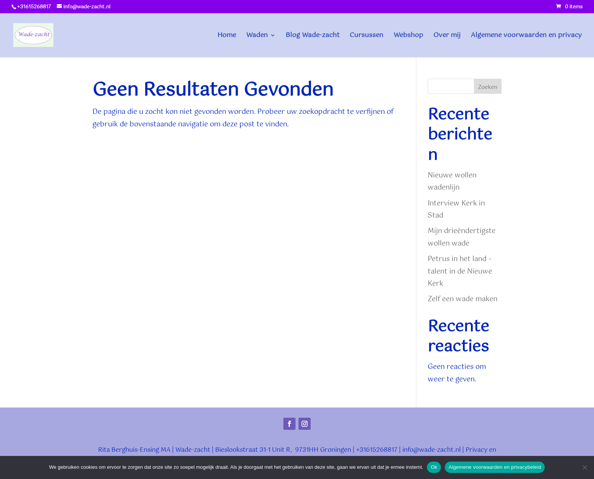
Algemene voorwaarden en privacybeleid (495, 467)
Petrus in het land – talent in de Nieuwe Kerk (460, 271)
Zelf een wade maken (462, 299)
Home (226, 36)
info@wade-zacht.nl (431, 450)
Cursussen (366, 36)
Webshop (408, 36)
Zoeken (487, 87)
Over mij (447, 36)
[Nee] (584, 467)
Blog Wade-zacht (312, 36)
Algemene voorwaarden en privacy (526, 36)
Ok (434, 467)
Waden (257, 36)
